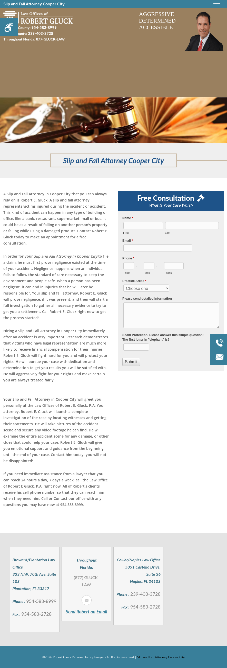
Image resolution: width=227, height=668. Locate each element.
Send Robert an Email (86, 611)
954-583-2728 (36, 614)
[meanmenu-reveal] (216, 4)
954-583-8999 (43, 27)
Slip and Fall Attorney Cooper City (161, 657)
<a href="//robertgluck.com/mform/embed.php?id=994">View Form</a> (171, 290)
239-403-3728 (40, 32)
